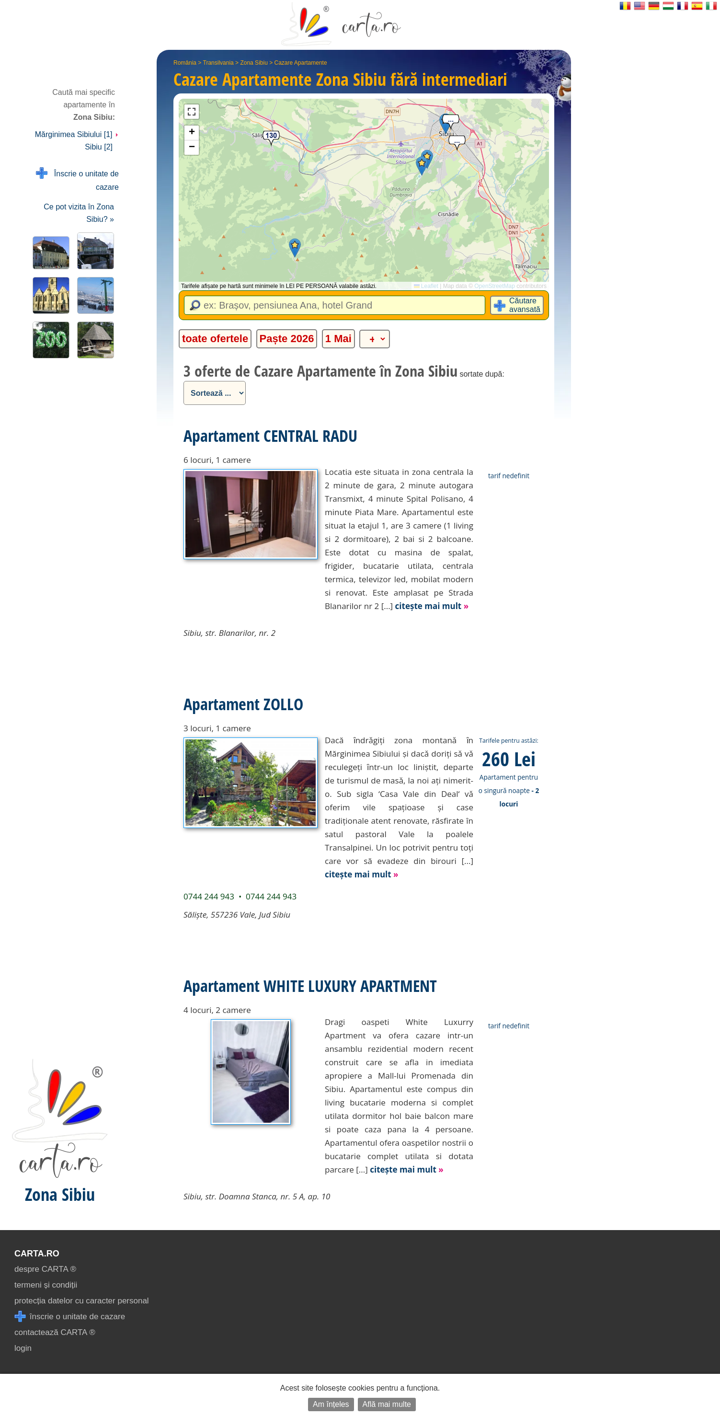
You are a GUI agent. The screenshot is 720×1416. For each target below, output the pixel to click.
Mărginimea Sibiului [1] (77, 134)
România (184, 62)
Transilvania (218, 62)
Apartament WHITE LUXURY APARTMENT (310, 986)
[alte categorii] (375, 339)
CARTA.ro (36, 1253)
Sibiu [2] (99, 147)
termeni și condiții (45, 1284)
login (23, 1348)
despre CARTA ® (45, 1269)
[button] (295, 248)
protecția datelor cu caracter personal (81, 1300)
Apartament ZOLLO (243, 704)
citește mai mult (432, 605)
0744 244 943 (208, 896)
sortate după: (481, 374)
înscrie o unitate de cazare (69, 1316)
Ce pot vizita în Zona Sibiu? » (79, 213)
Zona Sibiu (253, 62)
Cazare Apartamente (300, 62)
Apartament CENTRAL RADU (270, 436)
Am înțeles (331, 1404)
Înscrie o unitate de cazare (77, 179)
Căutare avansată (524, 305)
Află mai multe (387, 1404)
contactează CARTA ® (54, 1332)
